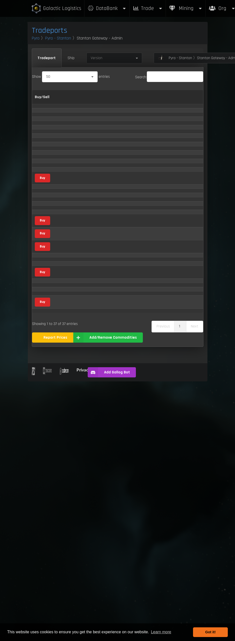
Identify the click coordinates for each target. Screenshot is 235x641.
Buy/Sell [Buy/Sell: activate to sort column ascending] (42, 100)
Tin (59, 518)
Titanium (64, 530)
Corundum (65, 256)
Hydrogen (64, 314)
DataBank (107, 8)
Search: (169, 77)
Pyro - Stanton (58, 38)
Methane (64, 376)
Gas (99, 169)
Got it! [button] (210, 632)
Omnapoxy (65, 401)
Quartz (62, 454)
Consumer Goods (103, 229)
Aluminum (65, 157)
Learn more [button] (161, 632)
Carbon (62, 215)
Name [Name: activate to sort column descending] (62, 100)
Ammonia (64, 169)
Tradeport (47, 58)
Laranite (63, 338)
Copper (62, 244)
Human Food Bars (71, 302)
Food (100, 302)
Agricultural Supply (100, 130)
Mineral (102, 192)
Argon (61, 181)
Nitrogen (64, 388)
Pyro (35, 38)
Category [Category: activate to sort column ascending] (99, 100)
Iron (60, 326)
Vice (100, 146)
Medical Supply (101, 351)
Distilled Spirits (68, 267)
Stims (61, 507)
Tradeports (49, 30)
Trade (148, 8)
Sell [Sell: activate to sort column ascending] (141, 100)
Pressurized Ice (68, 428)
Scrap (61, 482)
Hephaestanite (68, 290)
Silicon (62, 494)
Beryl (61, 192)
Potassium (65, 415)
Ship (71, 58)
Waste (62, 554)
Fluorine (63, 279)
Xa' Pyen (63, 566)
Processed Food (69, 441)
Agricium (64, 116)
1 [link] (179, 586)
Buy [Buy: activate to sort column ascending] (129, 100)
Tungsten (64, 542)
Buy (42, 314)
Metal (101, 116)
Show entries (71, 76)
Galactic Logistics (56, 8)
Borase (62, 204)
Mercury (63, 365)
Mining (185, 8)
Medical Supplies (70, 352)
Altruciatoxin (67, 146)
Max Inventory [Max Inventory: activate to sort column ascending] (188, 100)
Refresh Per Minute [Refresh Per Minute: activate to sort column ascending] (162, 100)
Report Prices (55, 597)
